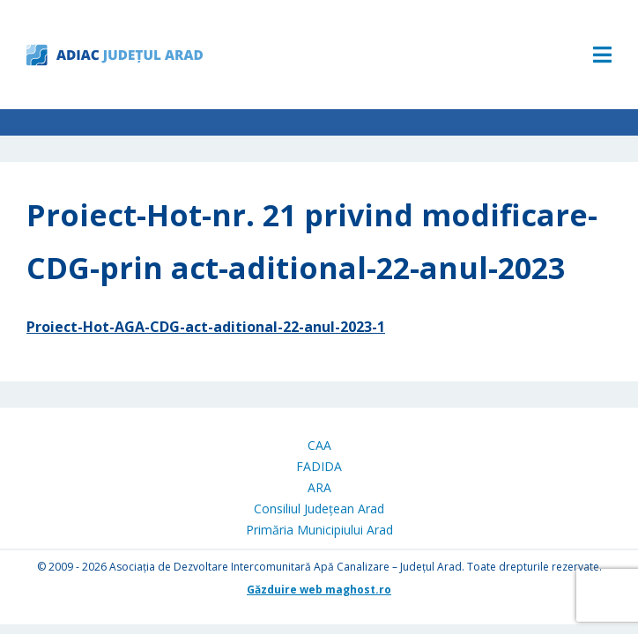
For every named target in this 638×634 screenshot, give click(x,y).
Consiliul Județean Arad (319, 508)
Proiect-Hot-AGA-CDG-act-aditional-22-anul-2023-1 (205, 326)
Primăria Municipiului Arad (319, 529)
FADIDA (319, 466)
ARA (319, 487)
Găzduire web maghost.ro (319, 589)
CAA (319, 445)
